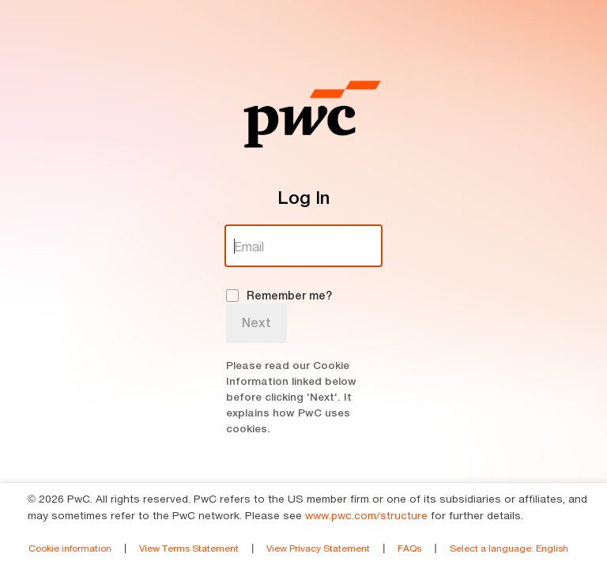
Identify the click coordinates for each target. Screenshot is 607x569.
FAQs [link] (409, 548)
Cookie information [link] (69, 548)
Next (256, 322)
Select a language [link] (509, 548)
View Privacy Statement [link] (318, 548)
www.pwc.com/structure (366, 515)
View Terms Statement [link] (189, 548)
